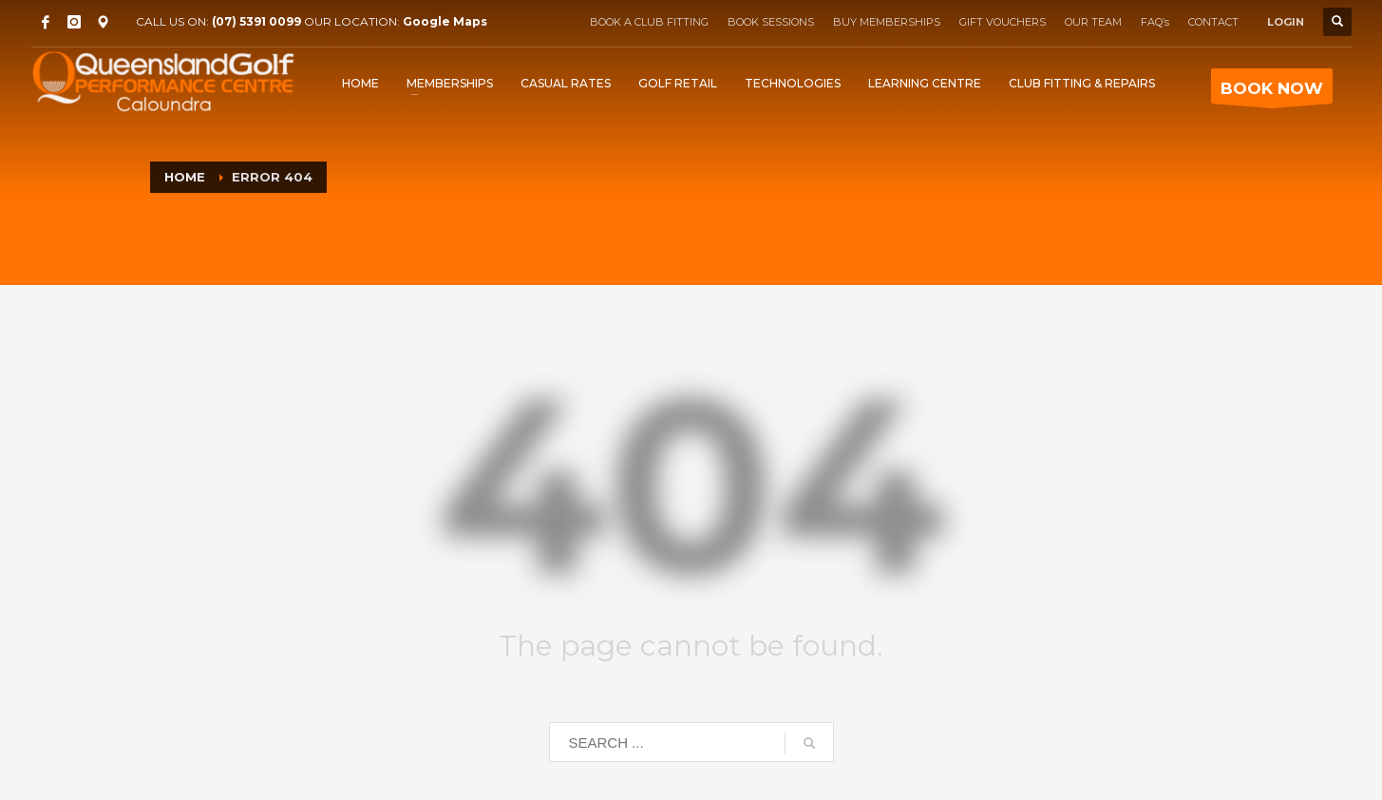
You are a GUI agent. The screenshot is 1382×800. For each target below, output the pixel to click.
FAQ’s (1155, 22)
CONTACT (1213, 22)
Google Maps (445, 21)
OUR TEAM (1093, 22)
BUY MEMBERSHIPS (886, 22)
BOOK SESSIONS (771, 22)
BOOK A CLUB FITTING (649, 22)
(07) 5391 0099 (256, 21)
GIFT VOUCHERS (1002, 22)
